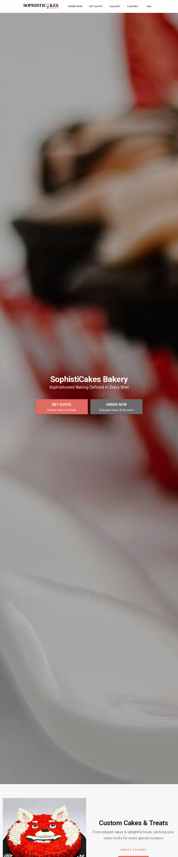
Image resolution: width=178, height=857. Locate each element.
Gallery (115, 6)
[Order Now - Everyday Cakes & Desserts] (116, 406)
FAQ (149, 6)
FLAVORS (141, 850)
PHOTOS (125, 850)
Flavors (132, 6)
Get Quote (96, 6)
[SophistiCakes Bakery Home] (40, 7)
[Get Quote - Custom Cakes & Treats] (62, 406)
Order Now (75, 6)
